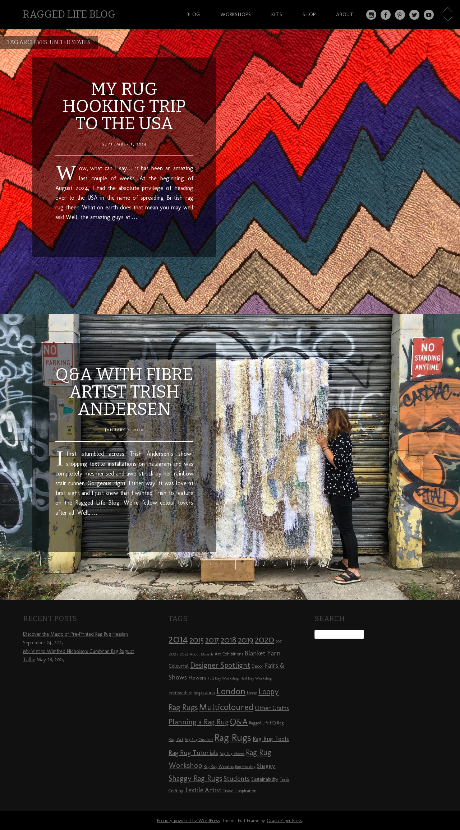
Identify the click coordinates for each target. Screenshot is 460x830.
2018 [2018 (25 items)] (228, 639)
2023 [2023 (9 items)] (173, 654)
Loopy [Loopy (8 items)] (252, 692)
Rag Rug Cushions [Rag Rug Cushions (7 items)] (199, 739)
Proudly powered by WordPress (188, 820)
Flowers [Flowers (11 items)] (197, 677)
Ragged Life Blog (69, 14)
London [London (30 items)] (230, 691)
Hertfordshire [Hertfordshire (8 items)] (180, 692)
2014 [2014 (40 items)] (178, 638)
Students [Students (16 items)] (237, 778)
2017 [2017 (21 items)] (212, 640)
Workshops (235, 14)
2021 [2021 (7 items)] (279, 641)
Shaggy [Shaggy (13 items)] (266, 765)
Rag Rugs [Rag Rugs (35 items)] (233, 737)
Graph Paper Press (284, 820)
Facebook (386, 15)
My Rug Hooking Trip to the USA (124, 106)
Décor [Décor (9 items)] (257, 666)
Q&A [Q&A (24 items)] (239, 722)
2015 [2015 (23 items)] (196, 640)
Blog (193, 14)
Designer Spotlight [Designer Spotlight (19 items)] (220, 664)
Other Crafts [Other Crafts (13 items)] (272, 707)
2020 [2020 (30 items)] (264, 639)
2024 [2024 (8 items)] (184, 654)
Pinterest (400, 15)
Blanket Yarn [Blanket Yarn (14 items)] (263, 653)
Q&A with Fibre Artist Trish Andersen (124, 391)
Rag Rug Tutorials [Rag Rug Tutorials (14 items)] (193, 753)
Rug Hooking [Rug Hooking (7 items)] (245, 766)
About (345, 14)
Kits (276, 14)
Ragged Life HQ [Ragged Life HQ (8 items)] (262, 722)
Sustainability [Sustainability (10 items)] (264, 779)
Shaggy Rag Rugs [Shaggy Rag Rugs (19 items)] (195, 778)
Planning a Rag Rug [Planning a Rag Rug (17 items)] (199, 722)
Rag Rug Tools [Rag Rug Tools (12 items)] (271, 739)
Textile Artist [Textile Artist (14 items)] (203, 790)
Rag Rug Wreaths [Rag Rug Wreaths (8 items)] (218, 766)
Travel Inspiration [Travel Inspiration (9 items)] (240, 790)
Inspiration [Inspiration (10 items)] (204, 693)
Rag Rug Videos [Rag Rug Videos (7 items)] (232, 753)
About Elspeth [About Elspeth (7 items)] (201, 654)
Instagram (371, 15)
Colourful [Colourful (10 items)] (179, 666)
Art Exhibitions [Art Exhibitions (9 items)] (229, 654)
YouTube (429, 15)
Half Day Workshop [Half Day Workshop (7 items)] (256, 678)
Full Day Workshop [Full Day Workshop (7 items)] (223, 678)
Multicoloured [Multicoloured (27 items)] (226, 706)
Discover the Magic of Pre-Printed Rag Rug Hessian (75, 634)
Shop (309, 14)
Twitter (414, 15)
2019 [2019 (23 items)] (245, 640)
